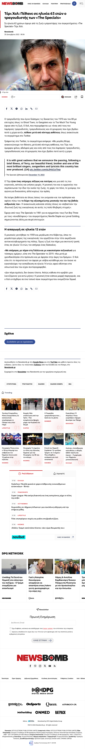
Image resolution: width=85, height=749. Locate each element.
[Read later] (82, 96)
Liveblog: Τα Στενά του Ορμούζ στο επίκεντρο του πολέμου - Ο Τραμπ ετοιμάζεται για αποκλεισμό (12, 582)
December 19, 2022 (36, 175)
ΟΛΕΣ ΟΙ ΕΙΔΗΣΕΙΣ (34, 4)
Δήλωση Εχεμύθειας (31, 678)
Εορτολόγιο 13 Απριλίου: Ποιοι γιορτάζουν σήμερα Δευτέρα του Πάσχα (73, 416)
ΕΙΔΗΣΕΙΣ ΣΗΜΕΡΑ (56, 384)
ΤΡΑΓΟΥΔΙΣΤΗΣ (27, 384)
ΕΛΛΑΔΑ (46, 4)
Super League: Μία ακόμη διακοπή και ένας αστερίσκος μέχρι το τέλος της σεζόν (41, 496)
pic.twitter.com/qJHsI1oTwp (45, 169)
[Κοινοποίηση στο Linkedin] (26, 109)
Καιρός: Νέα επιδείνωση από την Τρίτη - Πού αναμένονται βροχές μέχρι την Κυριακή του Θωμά (31, 419)
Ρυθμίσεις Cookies (67, 678)
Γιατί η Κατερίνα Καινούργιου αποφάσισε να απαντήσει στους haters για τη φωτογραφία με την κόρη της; (40, 584)
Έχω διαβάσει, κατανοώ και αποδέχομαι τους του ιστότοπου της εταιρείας (42, 628)
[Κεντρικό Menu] (81, 3)
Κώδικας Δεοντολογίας (49, 678)
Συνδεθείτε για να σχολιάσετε (20, 342)
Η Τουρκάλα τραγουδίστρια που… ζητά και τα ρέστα (52, 415)
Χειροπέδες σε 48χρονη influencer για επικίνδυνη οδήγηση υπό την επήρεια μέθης (40, 508)
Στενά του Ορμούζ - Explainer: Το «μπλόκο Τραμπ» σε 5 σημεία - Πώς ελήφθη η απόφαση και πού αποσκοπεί (52, 453)
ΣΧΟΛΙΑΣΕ (66, 97)
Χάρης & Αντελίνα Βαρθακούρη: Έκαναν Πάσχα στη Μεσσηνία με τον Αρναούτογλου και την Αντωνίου (65, 582)
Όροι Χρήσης (16, 678)
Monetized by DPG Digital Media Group (50, 721)
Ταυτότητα (5, 678)
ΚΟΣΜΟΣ (5, 97)
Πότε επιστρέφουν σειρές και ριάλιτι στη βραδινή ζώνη (34, 519)
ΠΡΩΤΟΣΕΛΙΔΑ (65, 4)
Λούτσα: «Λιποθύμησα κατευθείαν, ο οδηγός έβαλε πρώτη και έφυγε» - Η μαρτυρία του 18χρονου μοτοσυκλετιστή (74, 454)
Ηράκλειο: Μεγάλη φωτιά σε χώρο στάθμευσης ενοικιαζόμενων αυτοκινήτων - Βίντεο (38, 485)
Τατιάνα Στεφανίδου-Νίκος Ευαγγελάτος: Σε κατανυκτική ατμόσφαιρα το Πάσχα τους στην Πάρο (10, 419)
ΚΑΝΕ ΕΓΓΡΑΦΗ (42, 640)
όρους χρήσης (48, 628)
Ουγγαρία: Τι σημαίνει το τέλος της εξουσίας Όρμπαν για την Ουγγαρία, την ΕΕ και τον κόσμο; (31, 452)
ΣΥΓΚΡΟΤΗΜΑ (11, 384)
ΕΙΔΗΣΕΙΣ (41, 384)
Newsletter (22, 372)
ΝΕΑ (70, 384)
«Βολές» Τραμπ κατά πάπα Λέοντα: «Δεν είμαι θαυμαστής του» (38, 528)
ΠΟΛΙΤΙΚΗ (54, 4)
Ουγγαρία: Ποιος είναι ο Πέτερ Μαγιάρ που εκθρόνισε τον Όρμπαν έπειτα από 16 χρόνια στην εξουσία (10, 453)
